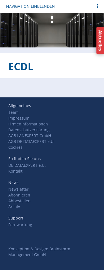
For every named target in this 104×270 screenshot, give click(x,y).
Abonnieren (19, 195)
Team (13, 112)
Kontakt (15, 171)
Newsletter (18, 189)
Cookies (15, 147)
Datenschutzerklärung (29, 129)
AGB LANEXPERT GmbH (29, 135)
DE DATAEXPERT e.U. (27, 165)
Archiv (14, 206)
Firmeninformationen (28, 124)
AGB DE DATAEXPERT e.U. (31, 141)
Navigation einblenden (30, 6)
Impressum (18, 118)
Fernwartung (20, 224)
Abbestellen (19, 200)
